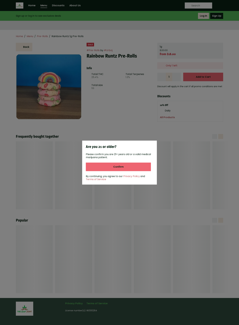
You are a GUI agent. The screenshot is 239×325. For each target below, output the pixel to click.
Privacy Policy (131, 176)
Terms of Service (96, 179)
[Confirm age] (118, 167)
